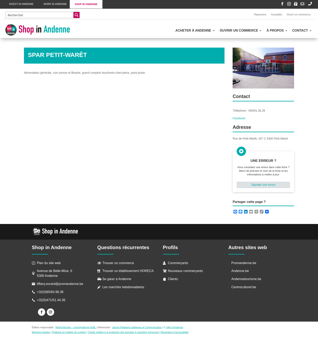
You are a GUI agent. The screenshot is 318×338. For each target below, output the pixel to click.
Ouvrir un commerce (299, 14)
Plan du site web (49, 263)
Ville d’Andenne (174, 327)
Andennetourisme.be (246, 279)
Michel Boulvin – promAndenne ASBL (76, 327)
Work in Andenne (55, 4)
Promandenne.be (243, 263)
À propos (275, 30)
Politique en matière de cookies (69, 332)
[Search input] (40, 15)
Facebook (239, 118)
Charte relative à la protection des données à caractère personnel (123, 332)
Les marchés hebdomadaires (123, 287)
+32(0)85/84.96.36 (50, 292)
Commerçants (178, 263)
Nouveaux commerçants (185, 271)
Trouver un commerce (118, 263)
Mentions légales (41, 332)
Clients (173, 279)
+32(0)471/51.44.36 (51, 300)
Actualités (276, 14)
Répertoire (260, 14)
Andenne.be (240, 271)
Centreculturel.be (243, 287)
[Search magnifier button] (76, 15)
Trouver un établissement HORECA (128, 271)
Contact (300, 30)
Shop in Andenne (86, 4)
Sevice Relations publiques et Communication (137, 327)
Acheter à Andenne (193, 30)
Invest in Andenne (21, 4)
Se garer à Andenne (116, 279)
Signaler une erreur (263, 184)
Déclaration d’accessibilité (174, 332)
